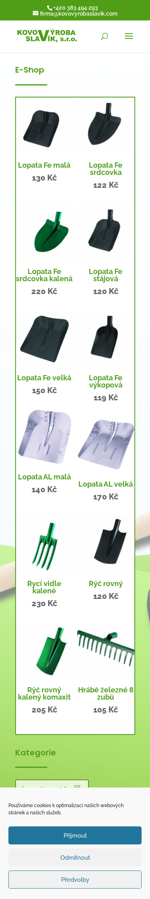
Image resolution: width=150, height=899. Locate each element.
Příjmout (75, 835)
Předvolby (75, 879)
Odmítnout (75, 857)
